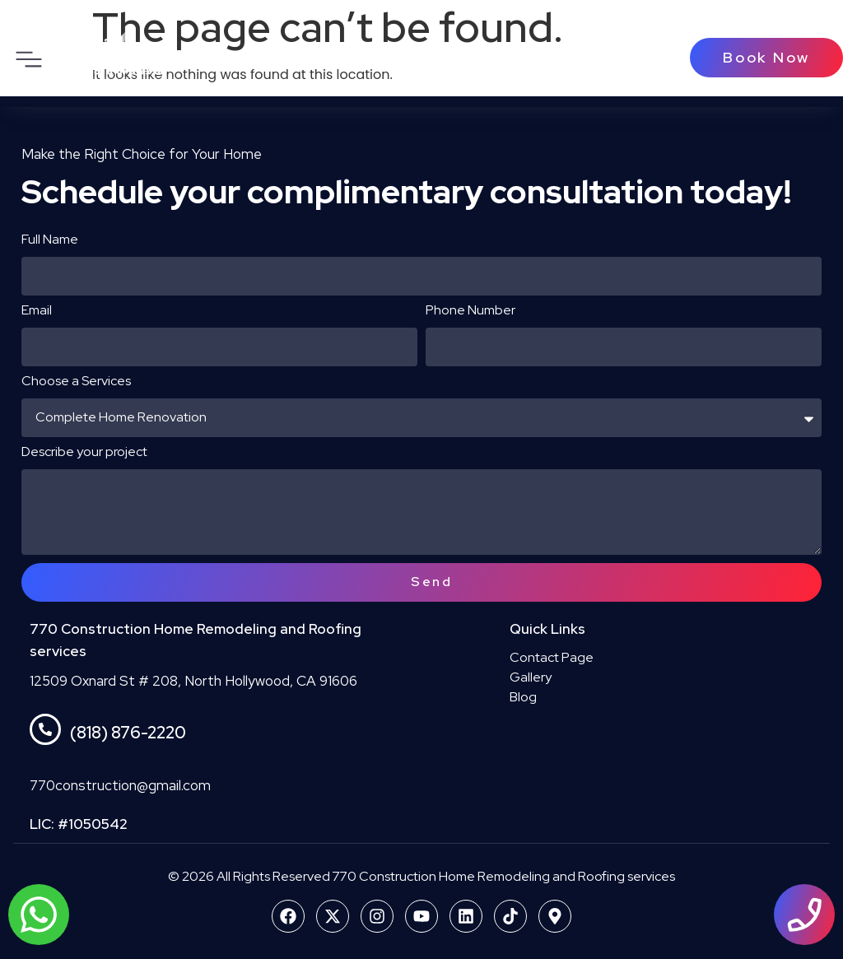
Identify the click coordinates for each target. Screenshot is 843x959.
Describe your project (84, 452)
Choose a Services (76, 382)
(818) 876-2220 (128, 732)
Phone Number (470, 311)
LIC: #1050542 (79, 824)
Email (36, 311)
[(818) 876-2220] (45, 729)
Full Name (49, 240)
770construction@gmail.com (120, 785)
